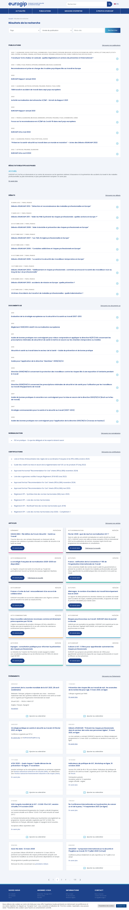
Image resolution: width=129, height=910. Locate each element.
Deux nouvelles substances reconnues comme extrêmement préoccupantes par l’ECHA (36, 620)
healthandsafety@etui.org (31, 738)
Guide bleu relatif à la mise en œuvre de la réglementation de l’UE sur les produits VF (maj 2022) (50, 465)
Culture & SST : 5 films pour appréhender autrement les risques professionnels (91, 648)
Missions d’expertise (73, 11)
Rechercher (113, 30)
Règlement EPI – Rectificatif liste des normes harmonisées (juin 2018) (40, 506)
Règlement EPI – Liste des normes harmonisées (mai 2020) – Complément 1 (42, 512)
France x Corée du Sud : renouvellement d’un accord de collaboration (33, 592)
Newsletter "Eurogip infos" (44, 894)
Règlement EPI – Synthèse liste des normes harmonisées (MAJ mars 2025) (41, 494)
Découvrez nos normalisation (110, 433)
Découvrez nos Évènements (111, 676)
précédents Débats (41, 864)
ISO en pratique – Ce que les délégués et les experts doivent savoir (39, 440)
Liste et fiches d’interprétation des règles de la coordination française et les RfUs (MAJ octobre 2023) (51, 459)
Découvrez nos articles (112, 523)
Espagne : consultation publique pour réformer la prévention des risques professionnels (36, 648)
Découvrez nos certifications (111, 452)
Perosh (73, 773)
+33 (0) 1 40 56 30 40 (100, 895)
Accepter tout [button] (121, 906)
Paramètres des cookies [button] (106, 906)
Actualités (20, 11)
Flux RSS (39, 897)
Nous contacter (99, 894)
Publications (45, 11)
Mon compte (69, 894)
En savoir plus (13, 181)
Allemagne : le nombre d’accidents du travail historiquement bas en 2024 (93, 592)
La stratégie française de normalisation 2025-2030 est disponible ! (33, 563)
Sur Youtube (12, 895)
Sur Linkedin (12, 894)
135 (75, 880)
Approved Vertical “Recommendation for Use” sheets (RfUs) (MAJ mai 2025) (42, 488)
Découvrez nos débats (112, 195)
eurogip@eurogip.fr (100, 897)
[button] (64, 204)
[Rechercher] (109, 4)
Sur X (10, 897)
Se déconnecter (70, 895)
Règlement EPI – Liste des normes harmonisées (32, 500)
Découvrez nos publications (111, 45)
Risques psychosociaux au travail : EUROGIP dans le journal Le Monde (92, 620)
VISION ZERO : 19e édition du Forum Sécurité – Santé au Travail (33, 535)
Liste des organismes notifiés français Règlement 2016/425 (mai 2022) (40, 476)
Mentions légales (70, 897)
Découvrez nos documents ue (110, 306)
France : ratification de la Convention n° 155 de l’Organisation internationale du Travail (87, 563)
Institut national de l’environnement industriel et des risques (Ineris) (37, 773)
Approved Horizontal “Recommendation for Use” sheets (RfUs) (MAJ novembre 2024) (46, 471)
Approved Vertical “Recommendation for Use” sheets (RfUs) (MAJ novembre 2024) (44, 482)
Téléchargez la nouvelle (92, 548)
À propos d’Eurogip (104, 11)
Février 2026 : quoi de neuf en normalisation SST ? (88, 534)
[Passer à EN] (116, 3)
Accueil (11, 19)
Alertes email (41, 895)
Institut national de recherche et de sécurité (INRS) (31, 771)
